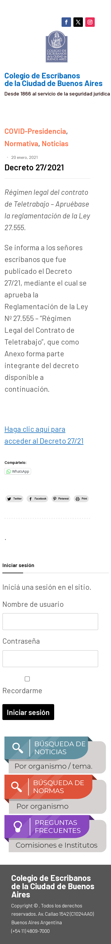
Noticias (55, 143)
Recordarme (25, 685)
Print (84, 498)
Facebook (40, 498)
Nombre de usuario (33, 603)
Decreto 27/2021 (34, 167)
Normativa (21, 143)
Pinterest (63, 498)
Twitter (17, 498)
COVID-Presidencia (35, 130)
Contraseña (21, 640)
